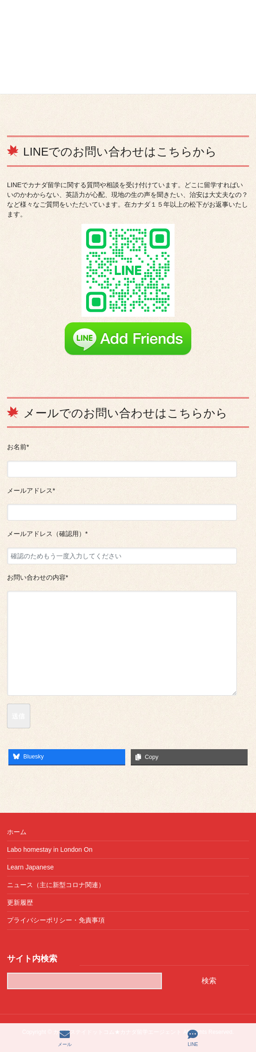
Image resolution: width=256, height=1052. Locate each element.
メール (65, 1038)
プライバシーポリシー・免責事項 (56, 920)
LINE (193, 1038)
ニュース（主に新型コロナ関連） (56, 885)
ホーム (17, 832)
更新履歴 (20, 902)
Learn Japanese (30, 867)
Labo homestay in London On (50, 849)
